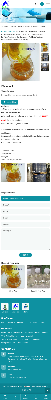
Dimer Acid (13, 291)
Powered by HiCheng (40, 386)
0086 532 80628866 (15, 369)
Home (6, 27)
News (35, 322)
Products (13, 27)
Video (29, 322)
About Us (20, 322)
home (3, 322)
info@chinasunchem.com (17, 377)
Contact (43, 322)
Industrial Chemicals (24, 27)
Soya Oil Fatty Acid (38, 291)
